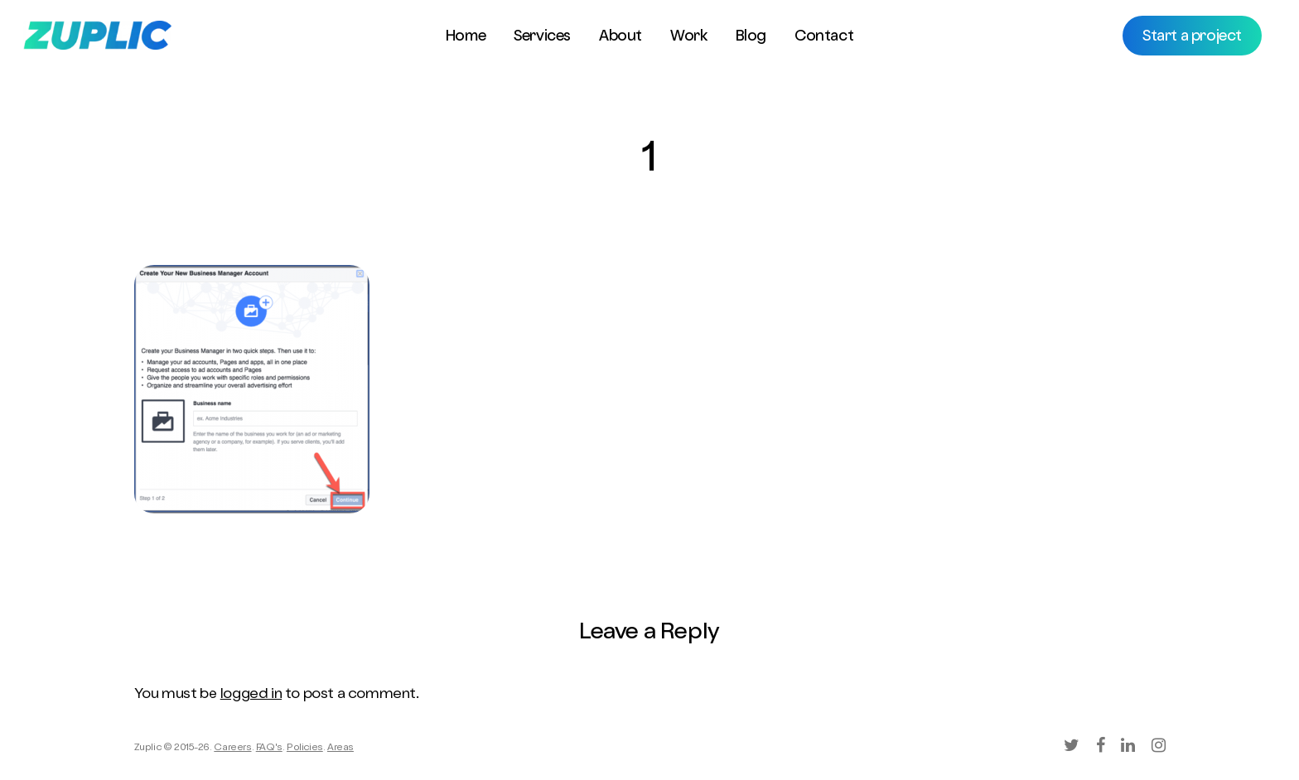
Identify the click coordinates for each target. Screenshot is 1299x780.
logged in (251, 694)
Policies (305, 749)
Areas (340, 749)
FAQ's (269, 749)
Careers (232, 749)
